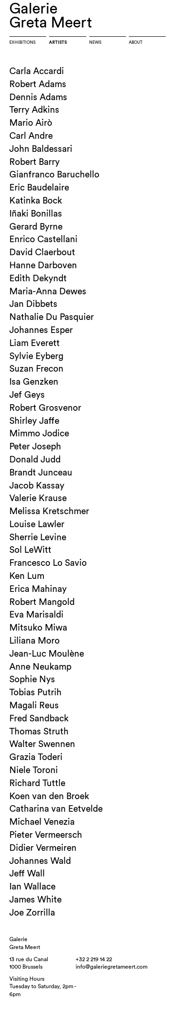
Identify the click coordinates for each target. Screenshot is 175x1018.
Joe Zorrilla (32, 913)
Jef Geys (27, 395)
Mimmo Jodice (39, 433)
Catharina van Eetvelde (56, 809)
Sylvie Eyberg (36, 356)
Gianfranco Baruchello (54, 174)
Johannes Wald (40, 861)
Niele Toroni (33, 770)
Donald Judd (35, 459)
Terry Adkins (34, 110)
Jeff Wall (27, 873)
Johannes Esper (41, 330)
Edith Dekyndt (38, 278)
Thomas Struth (39, 731)
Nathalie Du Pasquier (51, 317)
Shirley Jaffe (34, 421)
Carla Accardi (36, 71)
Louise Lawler (36, 524)
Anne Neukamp (40, 667)
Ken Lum (26, 576)
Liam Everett (34, 343)
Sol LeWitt (30, 550)
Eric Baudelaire (39, 187)
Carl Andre (31, 136)
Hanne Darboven (43, 265)
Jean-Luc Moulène (46, 654)
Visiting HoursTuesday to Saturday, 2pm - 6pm (42, 986)
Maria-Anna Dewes (47, 291)
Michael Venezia (42, 822)
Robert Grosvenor (45, 408)
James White (35, 900)
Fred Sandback (39, 718)
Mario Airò (30, 123)
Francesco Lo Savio (48, 563)
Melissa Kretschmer (49, 511)
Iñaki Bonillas (35, 214)
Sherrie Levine (37, 537)
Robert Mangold (42, 602)
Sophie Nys (32, 679)
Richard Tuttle (37, 783)
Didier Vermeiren (43, 848)
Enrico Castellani (43, 239)
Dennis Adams (38, 97)
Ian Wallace (32, 886)
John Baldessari (40, 149)
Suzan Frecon (36, 369)
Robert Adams (37, 84)
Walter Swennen (42, 744)
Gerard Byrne (36, 227)
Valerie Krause (38, 498)
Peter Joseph (35, 446)
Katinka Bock (35, 201)
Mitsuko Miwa (38, 628)
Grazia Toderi (36, 757)
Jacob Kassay (36, 486)
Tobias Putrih (35, 692)
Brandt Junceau (40, 472)
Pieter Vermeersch (45, 835)
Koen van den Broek (49, 796)
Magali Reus (34, 705)
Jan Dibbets (33, 304)
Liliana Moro (34, 641)
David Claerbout (42, 252)
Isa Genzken (33, 382)
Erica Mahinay (38, 589)
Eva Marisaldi (36, 615)
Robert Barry (34, 162)
